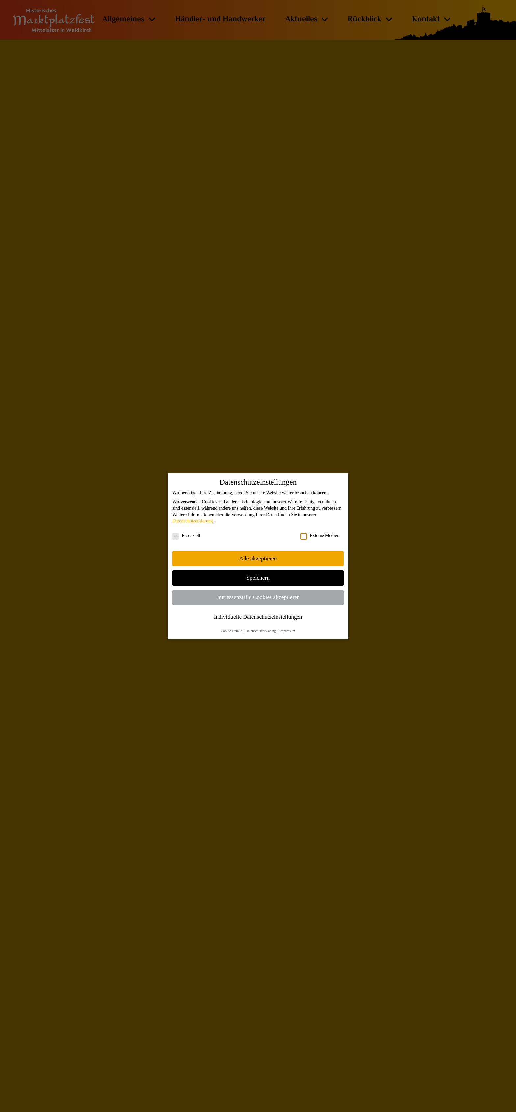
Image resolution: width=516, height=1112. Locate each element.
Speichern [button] (258, 577)
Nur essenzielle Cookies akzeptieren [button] (258, 597)
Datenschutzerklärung (192, 520)
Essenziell (186, 535)
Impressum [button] (287, 631)
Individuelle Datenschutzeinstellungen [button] (258, 616)
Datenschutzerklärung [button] (261, 631)
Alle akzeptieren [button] (258, 558)
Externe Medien (319, 535)
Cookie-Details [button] (232, 631)
